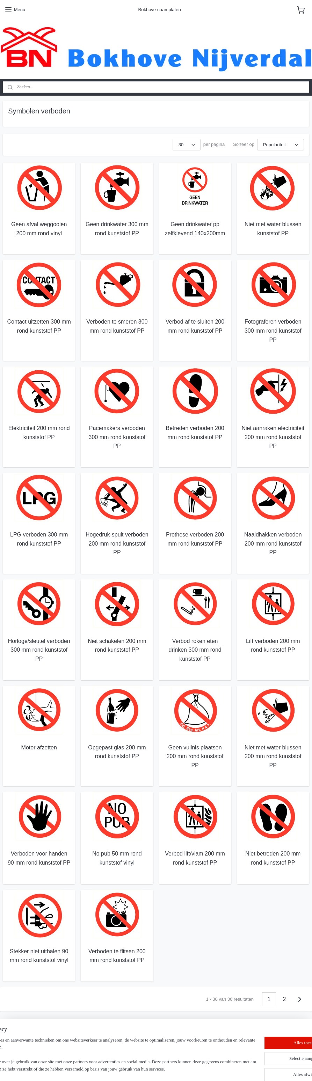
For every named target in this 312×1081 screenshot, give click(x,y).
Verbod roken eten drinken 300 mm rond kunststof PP (195, 649)
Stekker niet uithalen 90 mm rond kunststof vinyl (39, 955)
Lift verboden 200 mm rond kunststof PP (273, 645)
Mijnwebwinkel (230, 1068)
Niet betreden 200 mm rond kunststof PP (272, 858)
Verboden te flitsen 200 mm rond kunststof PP (117, 955)
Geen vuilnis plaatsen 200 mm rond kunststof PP (195, 756)
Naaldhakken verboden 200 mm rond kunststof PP (273, 543)
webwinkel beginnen (176, 1068)
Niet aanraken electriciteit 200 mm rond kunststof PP (272, 437)
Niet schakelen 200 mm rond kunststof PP (117, 645)
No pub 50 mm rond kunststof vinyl (117, 858)
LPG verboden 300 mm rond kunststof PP (39, 539)
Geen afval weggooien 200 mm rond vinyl (39, 228)
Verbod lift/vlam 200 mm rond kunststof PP (195, 858)
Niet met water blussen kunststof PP (273, 228)
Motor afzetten (39, 747)
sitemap (141, 1068)
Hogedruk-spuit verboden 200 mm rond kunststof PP (117, 543)
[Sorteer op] (280, 144)
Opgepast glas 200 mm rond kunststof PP (117, 751)
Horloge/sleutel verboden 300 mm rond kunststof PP (39, 649)
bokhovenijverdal (26, 1046)
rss (153, 1068)
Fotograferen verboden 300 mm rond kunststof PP (273, 330)
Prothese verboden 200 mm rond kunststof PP (195, 539)
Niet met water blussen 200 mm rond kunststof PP (273, 756)
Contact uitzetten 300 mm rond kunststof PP (39, 326)
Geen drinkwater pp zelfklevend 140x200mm (195, 228)
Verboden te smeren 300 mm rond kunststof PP (116, 326)
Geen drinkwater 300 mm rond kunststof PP (117, 228)
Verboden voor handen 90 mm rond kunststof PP (39, 858)
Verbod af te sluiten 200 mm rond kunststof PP (195, 326)
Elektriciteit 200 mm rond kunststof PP (39, 432)
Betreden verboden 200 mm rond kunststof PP (195, 432)
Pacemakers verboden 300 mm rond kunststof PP (117, 437)
